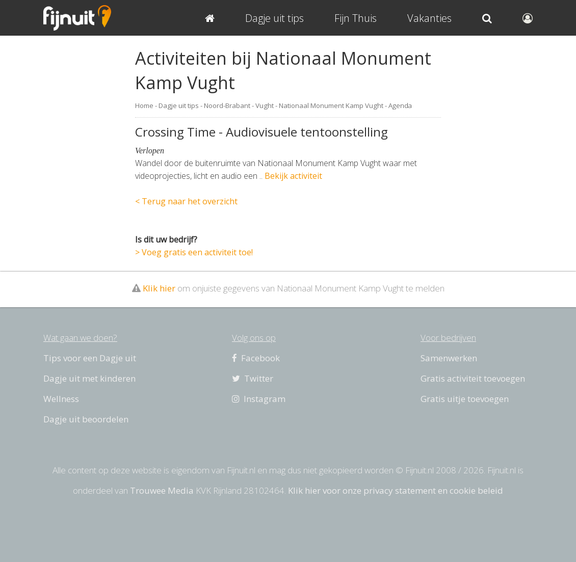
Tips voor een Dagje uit (89, 358)
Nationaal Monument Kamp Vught (331, 105)
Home (144, 105)
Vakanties (429, 18)
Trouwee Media (162, 490)
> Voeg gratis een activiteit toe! (194, 252)
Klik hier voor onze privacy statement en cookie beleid (395, 490)
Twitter (252, 378)
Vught (264, 105)
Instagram (258, 399)
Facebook (256, 358)
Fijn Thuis (355, 18)
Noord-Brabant (227, 105)
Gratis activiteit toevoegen (473, 378)
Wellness (61, 399)
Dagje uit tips (179, 105)
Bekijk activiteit (293, 175)
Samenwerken (449, 358)
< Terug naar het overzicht (186, 201)
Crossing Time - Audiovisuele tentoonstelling (261, 131)
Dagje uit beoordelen (85, 419)
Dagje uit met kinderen (89, 378)
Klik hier (159, 288)
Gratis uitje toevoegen (465, 399)
